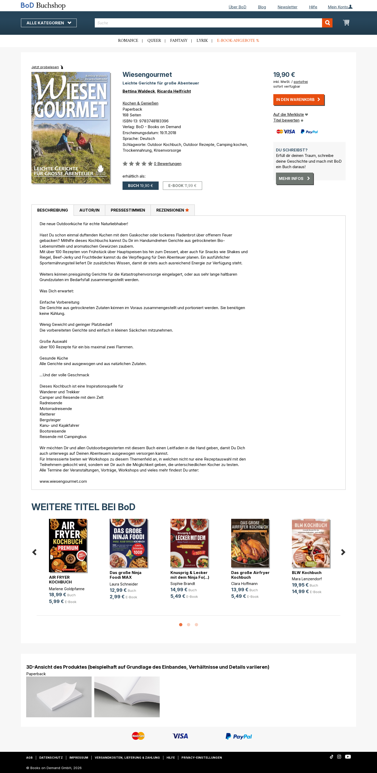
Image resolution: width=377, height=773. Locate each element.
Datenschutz (51, 757)
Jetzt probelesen (45, 67)
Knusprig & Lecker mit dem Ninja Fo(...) (189, 575)
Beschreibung (52, 210)
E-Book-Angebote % (238, 40)
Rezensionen (172, 210)
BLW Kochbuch (306, 572)
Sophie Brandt (182, 583)
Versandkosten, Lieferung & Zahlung (127, 757)
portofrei (301, 81)
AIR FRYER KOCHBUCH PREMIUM (60, 582)
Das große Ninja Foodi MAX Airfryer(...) (125, 577)
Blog (262, 6)
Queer (154, 40)
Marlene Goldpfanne (67, 589)
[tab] (52, 210)
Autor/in (89, 210)
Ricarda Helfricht (174, 91)
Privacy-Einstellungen (201, 757)
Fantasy (178, 40)
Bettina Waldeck (139, 91)
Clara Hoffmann (244, 583)
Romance (128, 40)
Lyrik (202, 40)
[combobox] (214, 22)
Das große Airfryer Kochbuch (250, 575)
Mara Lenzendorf (307, 579)
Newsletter (287, 6)
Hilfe (313, 6)
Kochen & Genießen (140, 103)
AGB (29, 757)
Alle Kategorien (48, 22)
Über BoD (237, 6)
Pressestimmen (128, 210)
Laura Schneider (124, 584)
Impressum (78, 757)
